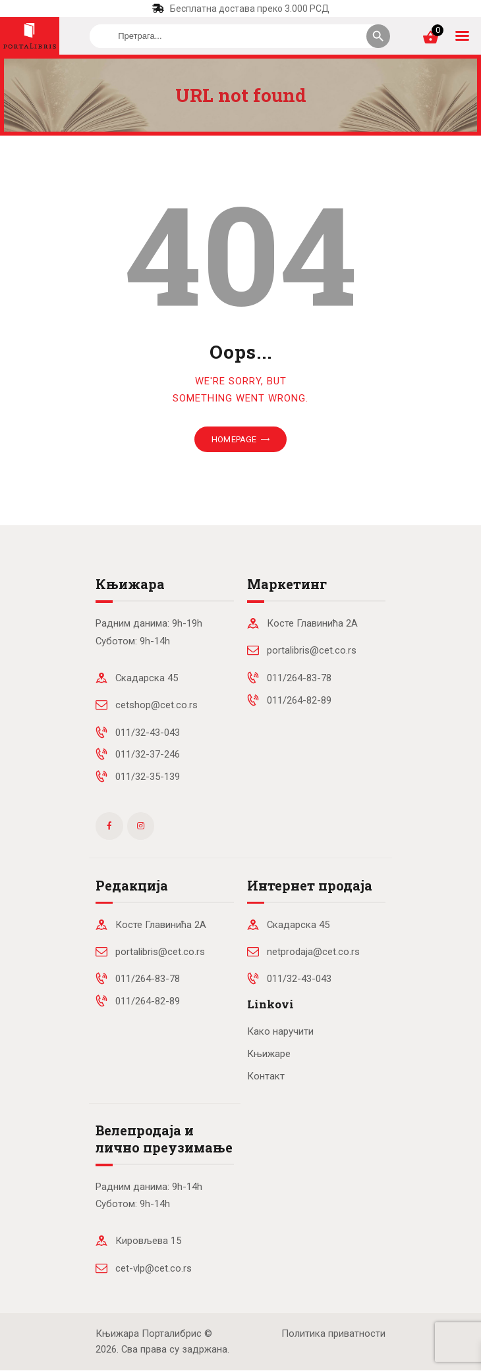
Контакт (266, 1076)
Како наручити (280, 1031)
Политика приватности (333, 1333)
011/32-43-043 (147, 732)
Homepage (234, 439)
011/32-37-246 (147, 754)
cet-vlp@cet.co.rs (153, 1268)
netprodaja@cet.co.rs (313, 952)
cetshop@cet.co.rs (156, 705)
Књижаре (269, 1054)
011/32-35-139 (147, 777)
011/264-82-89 (299, 700)
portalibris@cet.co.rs (311, 650)
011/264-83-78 (299, 678)
